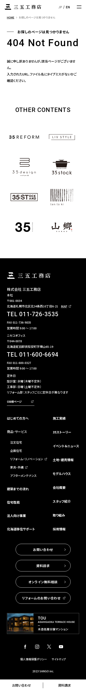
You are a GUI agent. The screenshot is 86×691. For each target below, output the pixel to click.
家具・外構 (17, 467)
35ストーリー (62, 432)
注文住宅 (16, 442)
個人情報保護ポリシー (33, 659)
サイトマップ (59, 659)
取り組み (59, 515)
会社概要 (59, 487)
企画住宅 (16, 450)
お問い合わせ (21, 685)
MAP (64, 306)
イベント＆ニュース (66, 446)
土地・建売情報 (63, 459)
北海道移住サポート (21, 529)
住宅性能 (13, 502)
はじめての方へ (18, 418)
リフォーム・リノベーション (26, 459)
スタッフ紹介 (62, 501)
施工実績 (59, 418)
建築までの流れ (18, 489)
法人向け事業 (16, 515)
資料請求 (64, 685)
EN (68, 7)
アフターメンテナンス (23, 475)
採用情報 (59, 529)
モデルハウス (62, 473)
